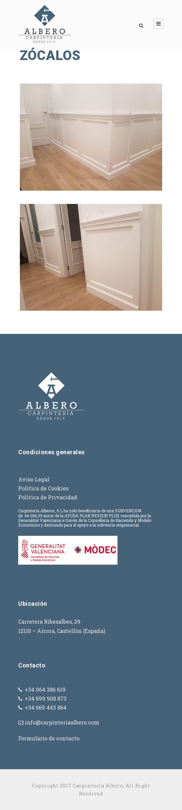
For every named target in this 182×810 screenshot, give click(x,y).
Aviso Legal (33, 479)
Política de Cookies (43, 488)
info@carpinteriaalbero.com (62, 722)
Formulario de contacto (48, 738)
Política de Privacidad (47, 497)
